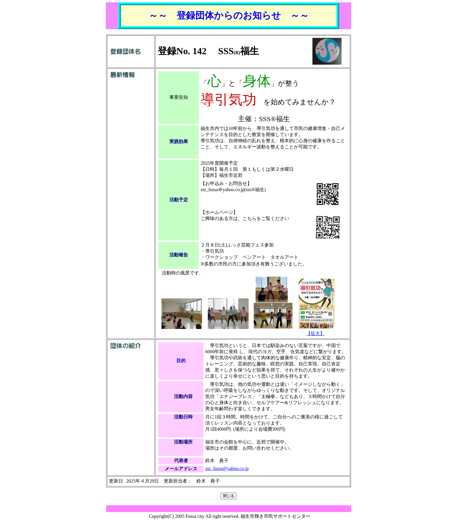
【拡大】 (315, 333)
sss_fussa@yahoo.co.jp (227, 468)
